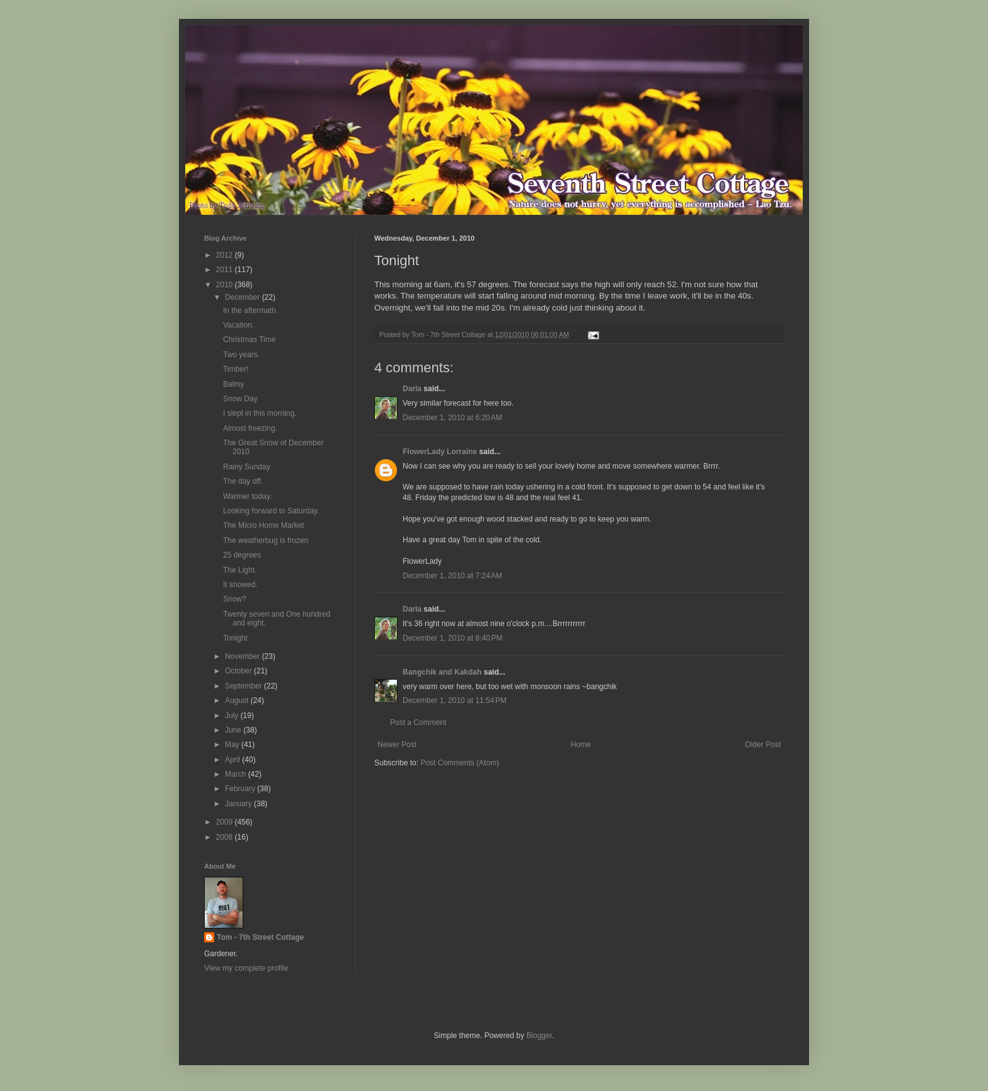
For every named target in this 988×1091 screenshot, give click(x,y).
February (241, 788)
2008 (225, 837)
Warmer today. (247, 496)
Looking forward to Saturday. (271, 510)
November (243, 656)
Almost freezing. (250, 428)
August (238, 700)
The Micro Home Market (263, 525)
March (236, 774)
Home (581, 744)
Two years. (241, 354)
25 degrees (242, 555)
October (239, 670)
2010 (225, 284)
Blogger (539, 1035)
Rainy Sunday (246, 466)
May (233, 744)
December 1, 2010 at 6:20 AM (452, 417)
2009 (225, 822)
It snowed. (240, 584)
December (243, 297)
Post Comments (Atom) (459, 762)
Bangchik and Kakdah (442, 672)
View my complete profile (246, 968)
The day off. (243, 481)
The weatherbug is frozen (265, 540)
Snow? (234, 599)
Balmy (233, 384)
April (233, 759)
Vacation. (238, 325)
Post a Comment (418, 722)
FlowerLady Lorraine (440, 451)
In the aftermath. (250, 310)
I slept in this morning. (260, 413)
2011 (225, 269)
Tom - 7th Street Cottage (260, 937)
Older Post (763, 744)
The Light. (239, 570)
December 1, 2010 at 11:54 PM (455, 700)
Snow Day (240, 398)
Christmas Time (249, 339)
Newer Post (396, 744)
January (239, 803)
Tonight (235, 638)
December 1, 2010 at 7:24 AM (452, 575)
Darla (412, 388)
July (233, 715)
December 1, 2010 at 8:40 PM (452, 638)
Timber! (235, 369)
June (234, 730)
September (244, 686)
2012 (225, 255)
